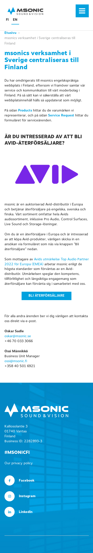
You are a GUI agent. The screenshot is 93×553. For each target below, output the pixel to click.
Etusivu (10, 32)
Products (25, 110)
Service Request (61, 115)
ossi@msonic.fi (15, 361)
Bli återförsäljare (46, 295)
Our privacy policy (18, 463)
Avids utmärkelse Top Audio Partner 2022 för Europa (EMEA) (46, 262)
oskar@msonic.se (17, 336)
